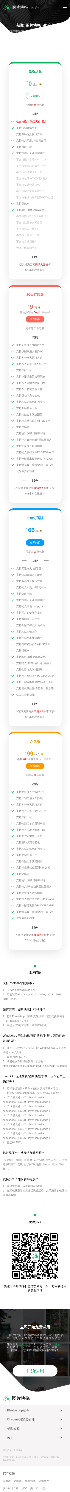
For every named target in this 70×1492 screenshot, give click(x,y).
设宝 (24, 1488)
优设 (43, 1488)
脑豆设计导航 (10, 1488)
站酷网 (18, 1480)
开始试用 (35, 1370)
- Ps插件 (34, 7)
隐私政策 (7, 1450)
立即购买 (35, 319)
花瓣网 (7, 1480)
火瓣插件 (44, 1480)
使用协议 (17, 1450)
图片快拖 (16, 1398)
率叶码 (56, 1344)
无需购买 (35, 95)
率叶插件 (25, 1344)
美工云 (34, 1488)
